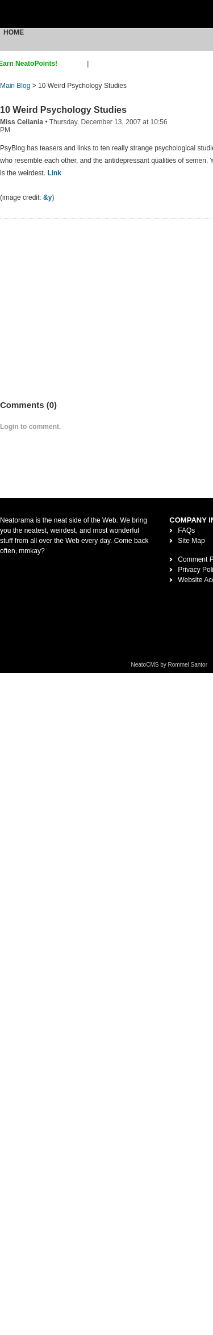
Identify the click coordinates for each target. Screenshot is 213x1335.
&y (47, 197)
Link (54, 173)
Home (13, 32)
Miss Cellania (21, 122)
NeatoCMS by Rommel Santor (169, 665)
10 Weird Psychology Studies (63, 110)
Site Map (191, 541)
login (98, 64)
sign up (74, 64)
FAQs (186, 530)
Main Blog (15, 86)
